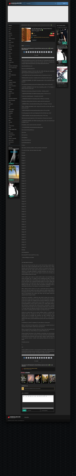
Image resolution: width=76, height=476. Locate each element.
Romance (10, 27)
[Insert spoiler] (44, 396)
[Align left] (28, 396)
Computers (10, 91)
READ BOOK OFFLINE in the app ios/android (41, 37)
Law (9, 123)
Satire (9, 131)
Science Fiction (11, 42)
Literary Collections (12, 38)
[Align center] (30, 396)
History (10, 73)
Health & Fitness (11, 93)
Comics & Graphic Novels (13, 67)
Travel (9, 96)
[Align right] (32, 396)
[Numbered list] (35, 396)
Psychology (10, 49)
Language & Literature (12, 82)
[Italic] (25, 396)
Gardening (10, 122)
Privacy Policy (26, 417)
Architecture (11, 118)
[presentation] (59, 27)
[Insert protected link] (41, 396)
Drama (10, 36)
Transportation (11, 111)
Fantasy (10, 56)
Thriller (10, 40)
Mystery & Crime (11, 45)
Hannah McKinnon (27, 45)
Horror (10, 51)
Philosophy (10, 58)
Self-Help (10, 47)
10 (44, 52)
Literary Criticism (11, 125)
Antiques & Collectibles (12, 138)
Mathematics (11, 84)
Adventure (10, 53)
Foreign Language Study (12, 129)
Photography (11, 113)
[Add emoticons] (37, 396)
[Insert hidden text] (46, 396)
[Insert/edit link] (39, 396)
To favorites (33, 35)
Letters (10, 114)
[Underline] (26, 396)
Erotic (9, 31)
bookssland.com (24, 25)
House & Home (11, 140)
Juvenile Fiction (11, 62)
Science (10, 44)
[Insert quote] (43, 396)
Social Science (11, 133)
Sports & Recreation (12, 100)
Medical (10, 116)
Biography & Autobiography (13, 65)
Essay (9, 105)
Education (10, 33)
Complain (51, 35)
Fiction (10, 29)
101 (49, 52)
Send (24, 410)
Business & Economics (12, 85)
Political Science (11, 89)
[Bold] (23, 396)
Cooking (10, 87)
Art (9, 78)
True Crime (10, 71)
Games (10, 102)
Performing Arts (11, 142)
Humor (10, 76)
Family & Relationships (12, 74)
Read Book (34, 40)
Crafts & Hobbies (11, 109)
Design (10, 127)
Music (9, 64)
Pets (9, 107)
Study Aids (10, 136)
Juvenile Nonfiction (12, 134)
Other (29, 25)
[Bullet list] (34, 396)
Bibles (10, 120)
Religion (10, 69)
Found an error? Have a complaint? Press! (30, 368)
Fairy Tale (10, 60)
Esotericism (10, 80)
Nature (10, 94)
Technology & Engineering (13, 98)
